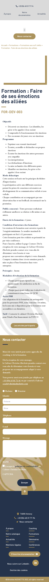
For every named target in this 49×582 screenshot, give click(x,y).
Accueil (4, 45)
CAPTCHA (8, 474)
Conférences (34, 545)
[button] (24, 30)
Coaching (33, 528)
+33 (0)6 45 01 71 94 (12, 380)
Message (7, 438)
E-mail (6, 427)
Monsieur (21, 391)
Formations (13, 45)
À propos (7, 14)
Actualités (42, 14)
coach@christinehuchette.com (15, 383)
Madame (8, 391)
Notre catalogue (13, 534)
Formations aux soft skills (30, 45)
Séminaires (34, 539)
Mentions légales (13, 545)
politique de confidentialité (26, 466)
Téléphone (7, 415)
